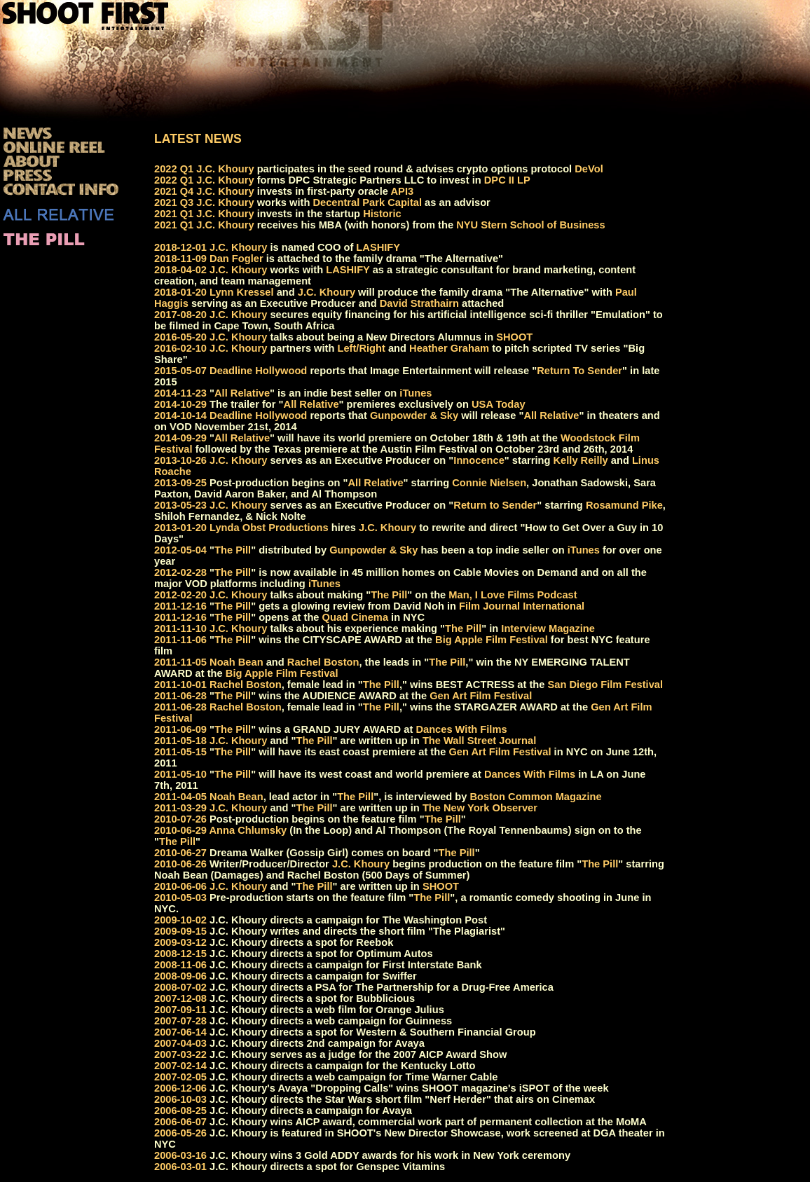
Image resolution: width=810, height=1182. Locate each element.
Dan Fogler (236, 258)
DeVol (589, 168)
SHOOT (514, 337)
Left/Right (361, 348)
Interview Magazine (548, 628)
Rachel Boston (323, 662)
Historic (382, 213)
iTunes (415, 393)
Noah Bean (236, 662)
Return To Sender (579, 370)
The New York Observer (480, 807)
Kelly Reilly (581, 460)
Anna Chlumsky (248, 830)
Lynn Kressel (242, 292)
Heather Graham (449, 348)
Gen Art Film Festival (481, 695)
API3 (402, 191)
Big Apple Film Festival (491, 639)
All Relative (242, 393)
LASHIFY (378, 247)
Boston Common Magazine (536, 796)
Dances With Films (461, 729)
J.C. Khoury (225, 168)
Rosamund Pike (624, 505)
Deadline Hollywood (258, 370)
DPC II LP (507, 180)
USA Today (499, 404)
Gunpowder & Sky (414, 415)
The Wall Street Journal (479, 740)
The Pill (232, 550)
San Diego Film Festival (606, 684)
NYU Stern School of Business (530, 225)
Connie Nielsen (489, 482)
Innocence (478, 460)
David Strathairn (419, 303)
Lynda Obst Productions (269, 527)
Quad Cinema (355, 617)
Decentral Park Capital (367, 202)
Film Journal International (521, 606)
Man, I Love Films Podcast (512, 594)
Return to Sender (495, 505)
